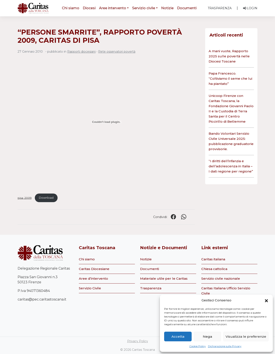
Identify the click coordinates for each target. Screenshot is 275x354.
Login (250, 8)
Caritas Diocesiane (94, 269)
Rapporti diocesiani (81, 51)
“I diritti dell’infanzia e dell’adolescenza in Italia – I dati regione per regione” (231, 166)
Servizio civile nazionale (220, 278)
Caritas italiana (213, 259)
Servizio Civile (90, 288)
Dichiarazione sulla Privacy (224, 346)
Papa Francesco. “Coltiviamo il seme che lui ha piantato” (230, 78)
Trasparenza (220, 8)
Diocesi (89, 8)
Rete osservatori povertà (116, 51)
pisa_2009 (25, 197)
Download (46, 197)
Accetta (177, 336)
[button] (266, 300)
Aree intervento (112, 8)
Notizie (167, 8)
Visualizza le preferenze (246, 336)
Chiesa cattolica (214, 269)
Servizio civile (143, 8)
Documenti (187, 8)
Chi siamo (70, 8)
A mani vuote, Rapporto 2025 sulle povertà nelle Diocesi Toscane (229, 56)
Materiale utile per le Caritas (164, 278)
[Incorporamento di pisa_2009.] (106, 122)
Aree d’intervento (93, 278)
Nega (207, 336)
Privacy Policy (137, 341)
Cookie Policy (197, 346)
